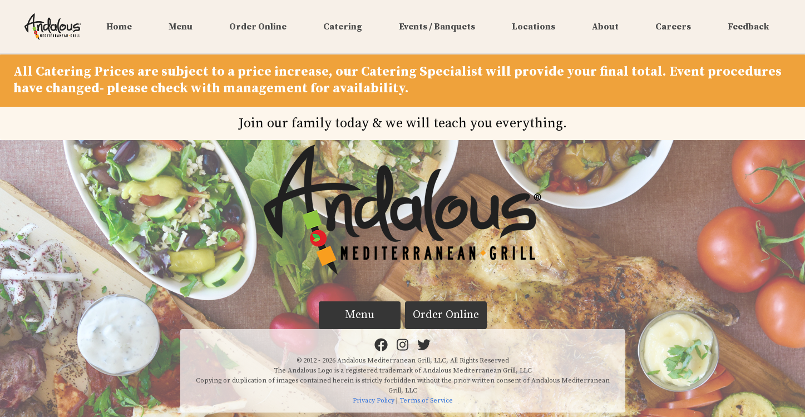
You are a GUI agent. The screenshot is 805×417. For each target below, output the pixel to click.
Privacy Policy (373, 400)
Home (119, 26)
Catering (342, 26)
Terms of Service (426, 400)
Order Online (258, 26)
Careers (673, 26)
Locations (533, 26)
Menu (180, 26)
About (605, 26)
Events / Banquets (437, 26)
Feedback (748, 26)
